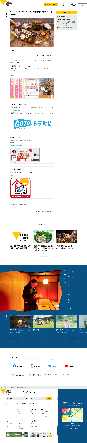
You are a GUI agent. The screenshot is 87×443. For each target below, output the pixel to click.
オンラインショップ (22, 403)
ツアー (8, 413)
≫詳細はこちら (13, 75)
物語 (71, 428)
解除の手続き (20, 425)
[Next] (72, 338)
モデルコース (9, 415)
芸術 (73, 425)
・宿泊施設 (12, 112)
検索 (49, 398)
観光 (78, 425)
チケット (8, 411)
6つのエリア (20, 411)
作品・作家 (33, 409)
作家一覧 (32, 413)
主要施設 (19, 413)
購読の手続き (20, 423)
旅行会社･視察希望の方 (35, 425)
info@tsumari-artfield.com (67, 27)
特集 (68, 425)
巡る (18, 409)
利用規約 (19, 426)
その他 (12, 50)
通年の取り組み (10, 425)
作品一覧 (32, 411)
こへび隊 (43, 415)
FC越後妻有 (44, 413)
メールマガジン (21, 421)
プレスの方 (33, 423)
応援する (43, 409)
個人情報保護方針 (21, 428)
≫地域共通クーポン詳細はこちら (17, 145)
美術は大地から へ (43, 338)
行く (7, 409)
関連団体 (8, 426)
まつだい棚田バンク (46, 411)
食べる (19, 415)
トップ (2, 387)
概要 (7, 421)
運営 (76, 428)
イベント (32, 403)
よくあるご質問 (34, 426)
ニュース (6, 14)
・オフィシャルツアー (15, 110)
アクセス (8, 403)
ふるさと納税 (44, 416)
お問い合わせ (33, 421)
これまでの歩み (10, 423)
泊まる (19, 416)
